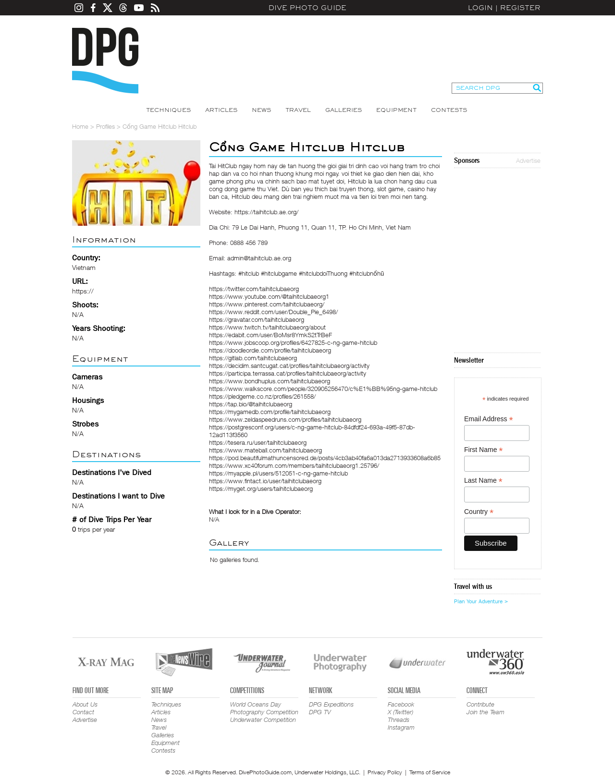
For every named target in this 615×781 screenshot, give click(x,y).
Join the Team (485, 712)
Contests (449, 110)
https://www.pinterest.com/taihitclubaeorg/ (266, 304)
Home (80, 126)
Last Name (483, 480)
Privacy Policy (385, 772)
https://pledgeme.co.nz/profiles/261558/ (262, 396)
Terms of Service (429, 772)
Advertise (528, 160)
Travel (298, 110)
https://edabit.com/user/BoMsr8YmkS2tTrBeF (270, 335)
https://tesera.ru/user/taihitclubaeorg (258, 442)
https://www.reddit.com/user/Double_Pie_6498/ (273, 312)
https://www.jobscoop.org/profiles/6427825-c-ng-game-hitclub (293, 342)
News (261, 110)
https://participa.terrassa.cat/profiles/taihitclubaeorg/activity (287, 373)
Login (480, 8)
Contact (83, 712)
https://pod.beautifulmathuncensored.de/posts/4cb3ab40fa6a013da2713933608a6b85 (325, 458)
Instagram (401, 727)
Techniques (168, 110)
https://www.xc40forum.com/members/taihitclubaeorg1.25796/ (294, 465)
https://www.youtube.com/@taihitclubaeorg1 (269, 296)
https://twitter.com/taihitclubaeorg (254, 289)
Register (520, 8)
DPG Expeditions (331, 704)
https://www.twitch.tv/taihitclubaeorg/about (267, 327)
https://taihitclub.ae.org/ (266, 212)
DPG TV (320, 712)
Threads (398, 719)
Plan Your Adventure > (481, 601)
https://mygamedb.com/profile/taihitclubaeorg (270, 411)
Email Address (488, 419)
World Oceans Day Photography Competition (264, 708)
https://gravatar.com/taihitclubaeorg (256, 319)
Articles (221, 110)
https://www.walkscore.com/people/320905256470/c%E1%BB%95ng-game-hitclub (323, 388)
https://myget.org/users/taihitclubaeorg (261, 488)
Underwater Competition (263, 719)
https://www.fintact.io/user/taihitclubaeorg (265, 481)
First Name (483, 449)
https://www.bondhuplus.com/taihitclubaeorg (269, 381)
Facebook (401, 704)
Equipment (396, 110)
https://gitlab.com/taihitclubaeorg (253, 358)
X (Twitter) (400, 712)
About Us (85, 704)
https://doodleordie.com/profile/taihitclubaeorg (270, 350)
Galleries (343, 110)
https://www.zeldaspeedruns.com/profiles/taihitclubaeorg (285, 419)
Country (478, 511)
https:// (83, 291)
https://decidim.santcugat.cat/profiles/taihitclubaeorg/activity (289, 365)
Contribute (480, 704)
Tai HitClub (223, 166)
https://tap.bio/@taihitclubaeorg (250, 404)
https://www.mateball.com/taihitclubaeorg (265, 450)
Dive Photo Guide (307, 8)
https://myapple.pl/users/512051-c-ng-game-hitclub (278, 473)
